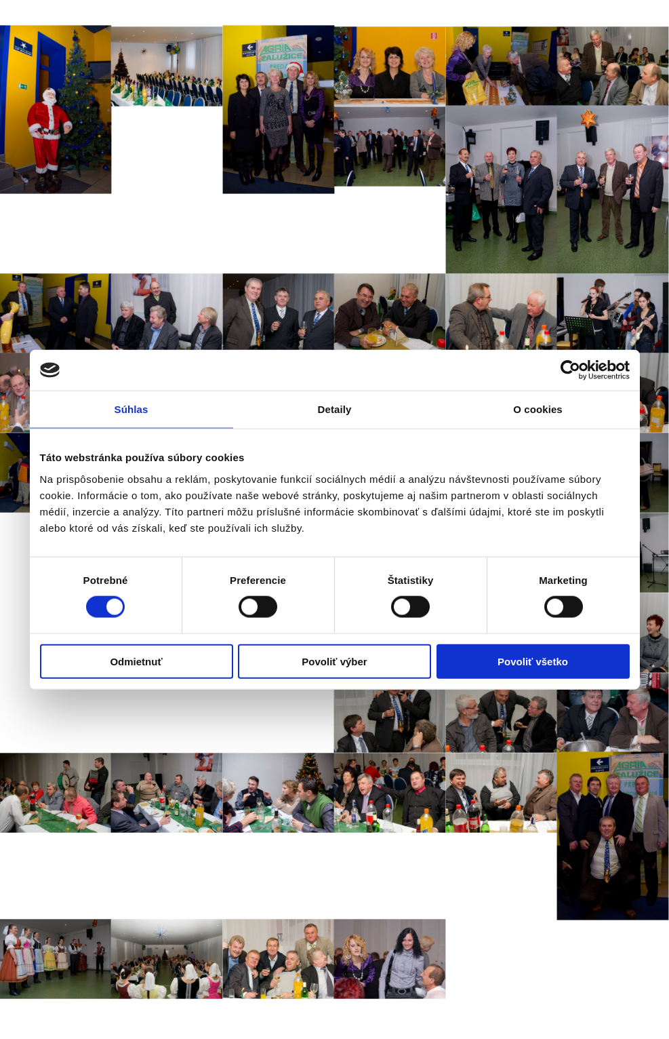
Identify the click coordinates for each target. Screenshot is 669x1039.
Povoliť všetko (533, 661)
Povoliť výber (334, 661)
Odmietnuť (136, 661)
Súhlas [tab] (131, 409)
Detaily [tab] (335, 409)
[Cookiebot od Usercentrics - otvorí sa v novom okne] (570, 370)
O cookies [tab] (538, 409)
